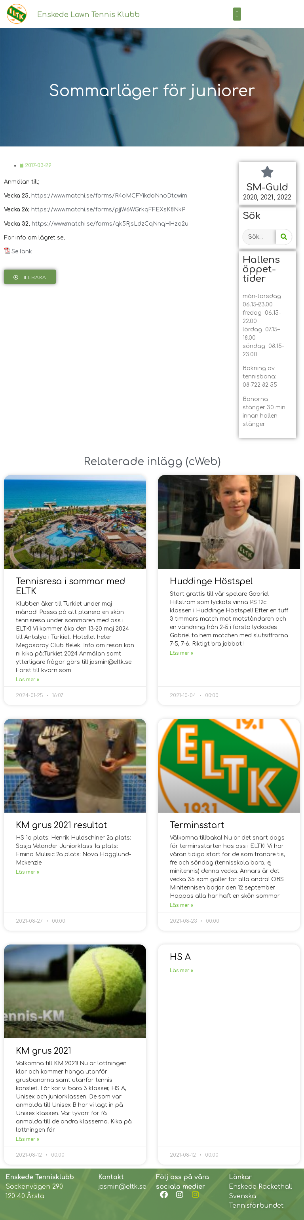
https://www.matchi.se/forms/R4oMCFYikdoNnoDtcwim (109, 196)
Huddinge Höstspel (211, 581)
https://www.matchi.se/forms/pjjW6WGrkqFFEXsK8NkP (108, 210)
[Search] (284, 237)
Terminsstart (197, 825)
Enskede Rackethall (260, 1186)
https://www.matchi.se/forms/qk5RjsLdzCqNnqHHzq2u (110, 224)
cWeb (203, 461)
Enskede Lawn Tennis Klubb (88, 15)
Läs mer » (27, 679)
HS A (180, 957)
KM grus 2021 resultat (61, 825)
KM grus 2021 (43, 1051)
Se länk (21, 252)
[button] (237, 14)
